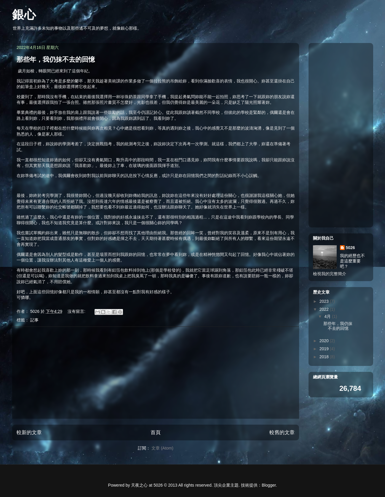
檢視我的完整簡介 (329, 273)
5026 (350, 247)
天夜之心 (139, 485)
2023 (324, 301)
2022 (324, 309)
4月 (328, 316)
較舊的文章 (282, 432)
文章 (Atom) (162, 448)
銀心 (24, 14)
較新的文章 (29, 432)
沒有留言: (76, 311)
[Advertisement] (156, 372)
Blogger (269, 485)
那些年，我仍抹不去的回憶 (56, 59)
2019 (324, 348)
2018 (324, 356)
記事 (34, 320)
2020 (324, 340)
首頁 (156, 432)
